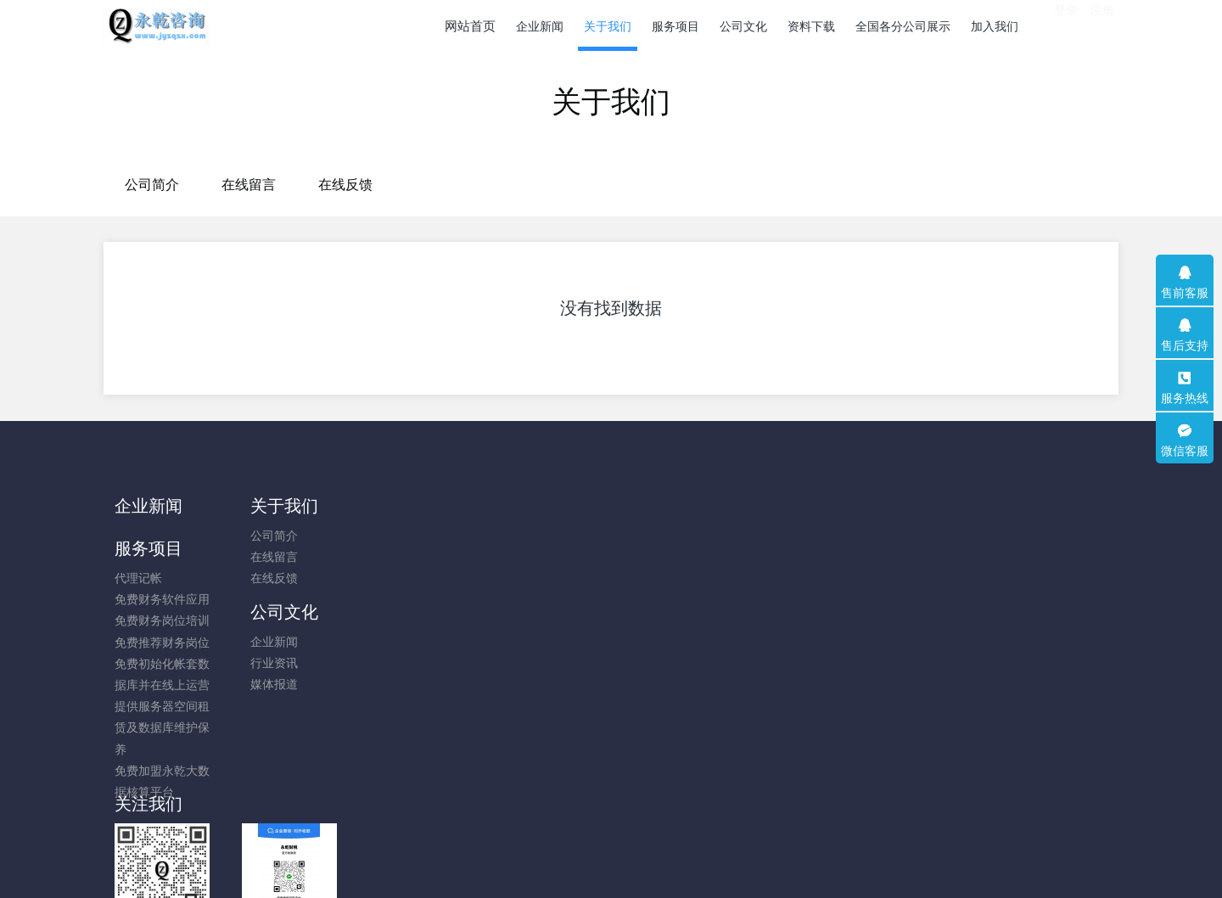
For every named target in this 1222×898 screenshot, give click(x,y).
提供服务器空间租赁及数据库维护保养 (415, 685)
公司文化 (529, 506)
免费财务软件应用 (415, 557)
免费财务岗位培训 (415, 578)
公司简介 (514, 184)
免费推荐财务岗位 (415, 600)
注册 (1102, 24)
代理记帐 (392, 535)
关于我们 (276, 506)
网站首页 (470, 26)
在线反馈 (708, 184)
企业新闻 (148, 506)
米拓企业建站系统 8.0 (622, 861)
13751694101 (938, 544)
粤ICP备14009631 (611, 839)
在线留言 (611, 184)
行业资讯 (519, 557)
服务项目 (402, 506)
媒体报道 (519, 578)
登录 (1066, 24)
